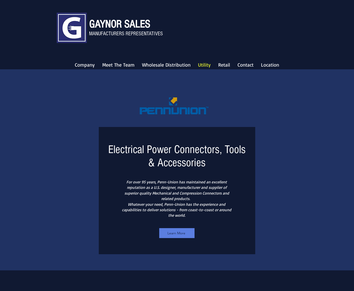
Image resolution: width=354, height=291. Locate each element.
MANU (95, 34)
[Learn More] (177, 233)
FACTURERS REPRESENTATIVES (132, 34)
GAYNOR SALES (119, 24)
